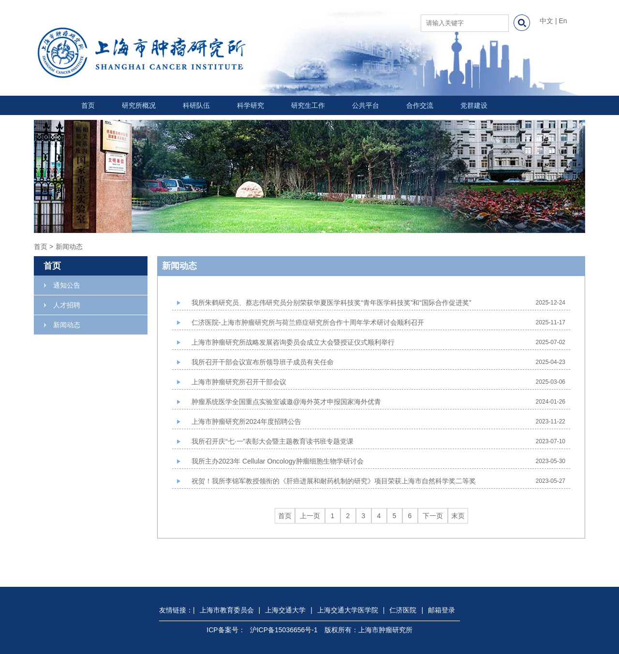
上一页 (310, 516)
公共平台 (365, 105)
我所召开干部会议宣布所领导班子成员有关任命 (263, 362)
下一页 (433, 516)
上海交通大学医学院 (347, 610)
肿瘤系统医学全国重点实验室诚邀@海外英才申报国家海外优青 (286, 402)
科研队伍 (196, 105)
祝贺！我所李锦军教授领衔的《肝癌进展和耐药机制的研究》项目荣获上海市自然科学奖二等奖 (334, 481)
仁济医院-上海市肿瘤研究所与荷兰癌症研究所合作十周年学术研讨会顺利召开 (308, 322)
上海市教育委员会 (227, 610)
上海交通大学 (285, 610)
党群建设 (473, 105)
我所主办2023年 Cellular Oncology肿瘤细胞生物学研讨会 (278, 461)
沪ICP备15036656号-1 (284, 630)
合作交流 (419, 105)
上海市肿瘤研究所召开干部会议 (239, 382)
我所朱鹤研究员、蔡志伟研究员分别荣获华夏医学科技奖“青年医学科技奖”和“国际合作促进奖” (332, 302)
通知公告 (66, 285)
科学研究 (250, 105)
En (563, 21)
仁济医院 (402, 610)
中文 (546, 21)
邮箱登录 (441, 610)
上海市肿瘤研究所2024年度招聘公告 (246, 421)
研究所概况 (139, 105)
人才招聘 (66, 305)
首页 (88, 105)
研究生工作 (308, 105)
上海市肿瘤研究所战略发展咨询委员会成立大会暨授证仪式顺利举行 (293, 342)
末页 (458, 516)
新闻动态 (66, 325)
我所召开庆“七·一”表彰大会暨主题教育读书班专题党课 (273, 441)
